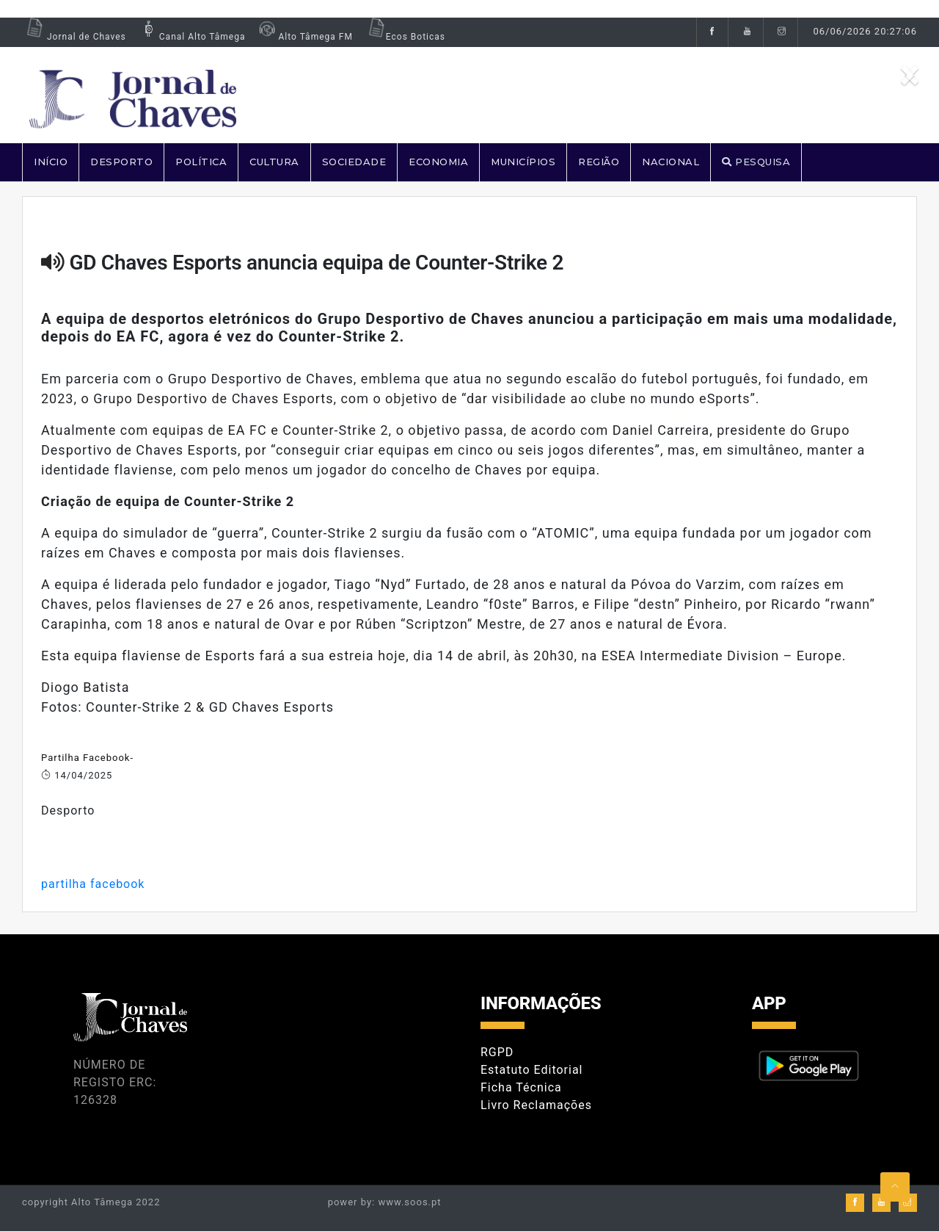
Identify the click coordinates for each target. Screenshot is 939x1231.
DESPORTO (121, 161)
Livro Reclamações (536, 1105)
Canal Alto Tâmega (191, 37)
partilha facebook (93, 884)
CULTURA (274, 161)
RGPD (497, 1052)
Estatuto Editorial (531, 1070)
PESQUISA (756, 161)
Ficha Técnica (521, 1087)
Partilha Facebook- (87, 757)
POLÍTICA (201, 161)
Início (50, 161)
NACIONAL (670, 161)
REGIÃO (598, 161)
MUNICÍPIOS (523, 161)
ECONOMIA (438, 161)
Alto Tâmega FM (304, 37)
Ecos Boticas (404, 37)
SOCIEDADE (354, 161)
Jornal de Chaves (74, 37)
